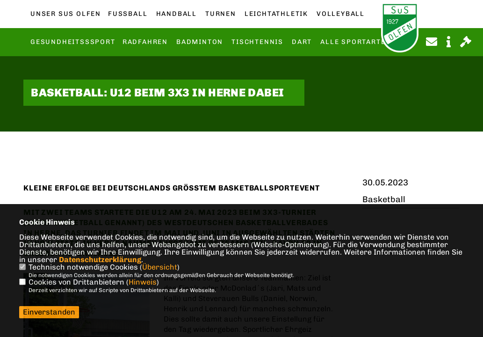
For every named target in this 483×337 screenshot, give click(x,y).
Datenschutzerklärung (100, 259)
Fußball (127, 14)
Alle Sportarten (355, 42)
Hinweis (143, 282)
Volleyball (341, 14)
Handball (176, 14)
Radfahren (145, 42)
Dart (302, 42)
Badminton (199, 42)
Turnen (220, 14)
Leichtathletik (276, 14)
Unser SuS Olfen (65, 14)
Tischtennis (257, 42)
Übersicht (159, 267)
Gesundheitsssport (72, 42)
